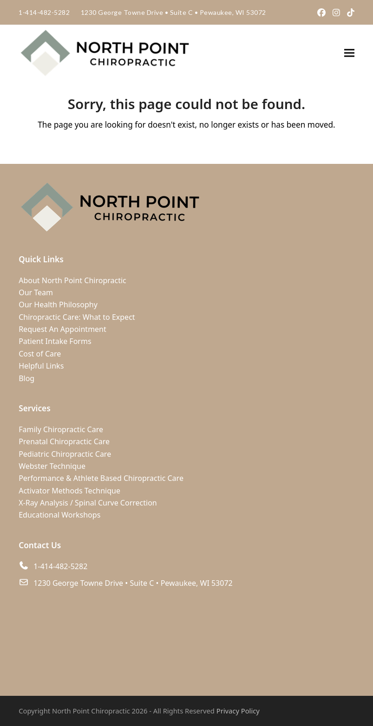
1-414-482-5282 (44, 12)
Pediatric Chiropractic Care (65, 454)
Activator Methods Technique (69, 491)
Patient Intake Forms (55, 341)
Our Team (36, 292)
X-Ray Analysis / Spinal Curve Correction (88, 503)
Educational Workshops (59, 515)
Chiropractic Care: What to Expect (77, 317)
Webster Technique (52, 466)
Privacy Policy (238, 710)
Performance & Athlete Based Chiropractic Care (101, 478)
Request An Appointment (62, 329)
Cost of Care (40, 354)
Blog (26, 378)
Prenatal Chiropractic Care (64, 441)
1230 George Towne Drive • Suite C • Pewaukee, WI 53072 (133, 583)
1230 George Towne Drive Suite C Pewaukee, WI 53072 (173, 12)
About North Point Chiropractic (72, 280)
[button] (349, 53)
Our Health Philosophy (58, 304)
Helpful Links (41, 366)
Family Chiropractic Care (61, 429)
